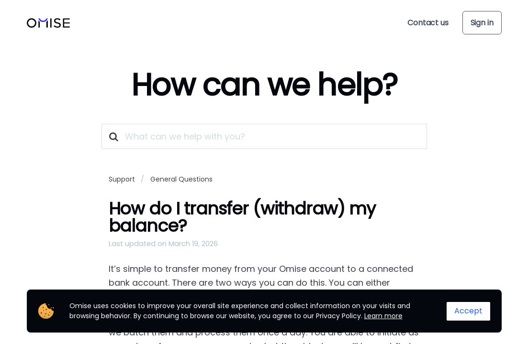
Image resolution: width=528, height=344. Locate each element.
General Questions (181, 179)
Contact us (427, 22)
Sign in (482, 22)
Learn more (383, 316)
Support (122, 179)
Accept (468, 310)
